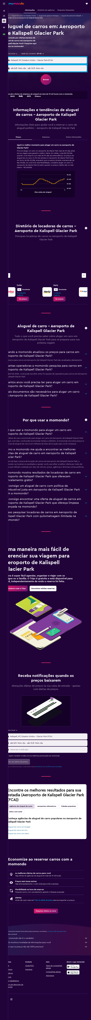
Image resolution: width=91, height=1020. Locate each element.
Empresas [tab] (49, 144)
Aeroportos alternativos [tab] (54, 824)
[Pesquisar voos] (4, 11)
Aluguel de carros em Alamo (25, 851)
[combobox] (19, 60)
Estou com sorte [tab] (42, 830)
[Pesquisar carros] (4, 20)
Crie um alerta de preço (51, 918)
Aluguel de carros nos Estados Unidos (31, 15)
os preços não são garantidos (64, 949)
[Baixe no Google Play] (74, 985)
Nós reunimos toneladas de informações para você (50, 960)
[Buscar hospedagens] (4, 15)
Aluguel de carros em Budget (26, 845)
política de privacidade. (61, 784)
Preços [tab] (24, 144)
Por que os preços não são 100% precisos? (50, 964)
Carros (14, 15)
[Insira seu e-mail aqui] (51, 767)
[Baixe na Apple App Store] (74, 990)
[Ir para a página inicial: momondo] (16, 3)
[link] (30, 305)
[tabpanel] (49, 179)
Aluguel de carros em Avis (25, 848)
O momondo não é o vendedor (50, 956)
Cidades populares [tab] (24, 830)
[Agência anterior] (15, 282)
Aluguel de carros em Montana (56, 15)
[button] (4, 3)
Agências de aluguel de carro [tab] (28, 824)
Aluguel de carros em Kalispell (21, 18)
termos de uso (47, 784)
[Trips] (4, 27)
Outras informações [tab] (75, 144)
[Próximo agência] (84, 282)
